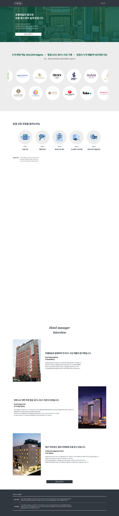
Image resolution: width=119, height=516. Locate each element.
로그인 (103, 3)
